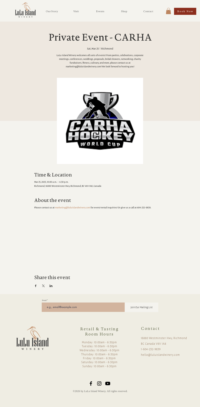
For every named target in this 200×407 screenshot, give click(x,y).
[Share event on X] (43, 286)
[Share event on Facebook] (35, 286)
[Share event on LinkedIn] (51, 286)
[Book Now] (185, 11)
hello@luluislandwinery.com (160, 355)
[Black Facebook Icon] (91, 383)
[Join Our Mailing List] (141, 307)
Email (44, 300)
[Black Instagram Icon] (99, 383)
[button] (168, 11)
